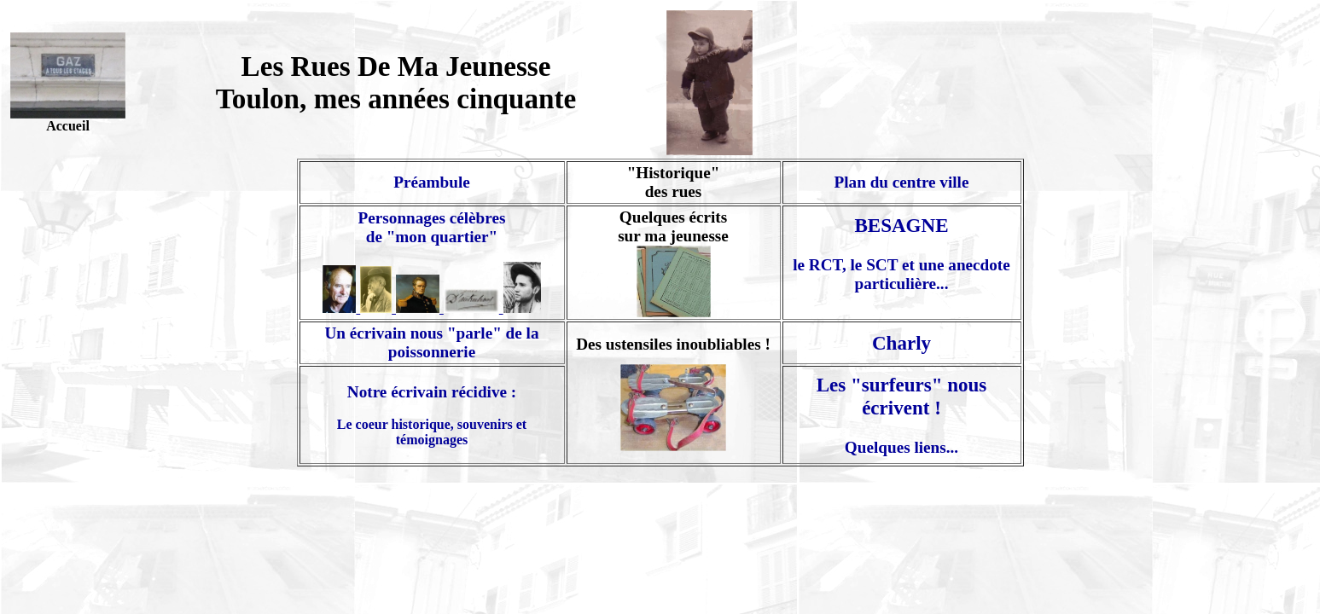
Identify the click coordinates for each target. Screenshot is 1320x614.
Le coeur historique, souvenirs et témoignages (431, 432)
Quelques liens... (901, 447)
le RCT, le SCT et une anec (886, 265)
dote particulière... (932, 274)
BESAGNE (901, 225)
